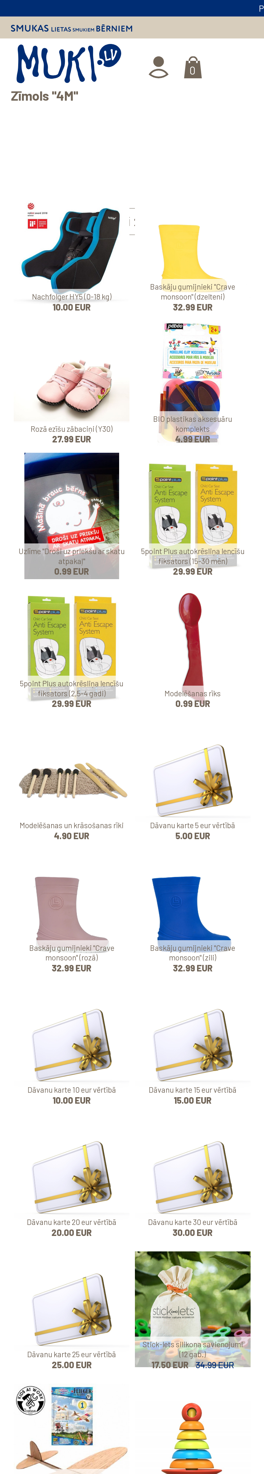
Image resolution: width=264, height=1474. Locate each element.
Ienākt (160, 67)
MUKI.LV (68, 66)
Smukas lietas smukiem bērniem (71, 28)
